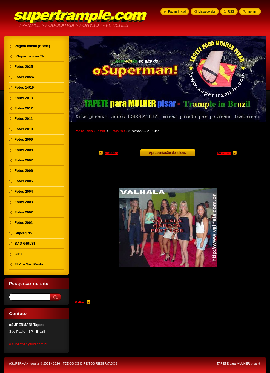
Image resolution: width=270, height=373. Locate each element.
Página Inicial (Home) (90, 130)
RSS (231, 11)
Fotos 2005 (119, 130)
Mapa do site (206, 11)
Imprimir (252, 11)
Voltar (79, 302)
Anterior (111, 153)
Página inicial (177, 11)
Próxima (224, 153)
